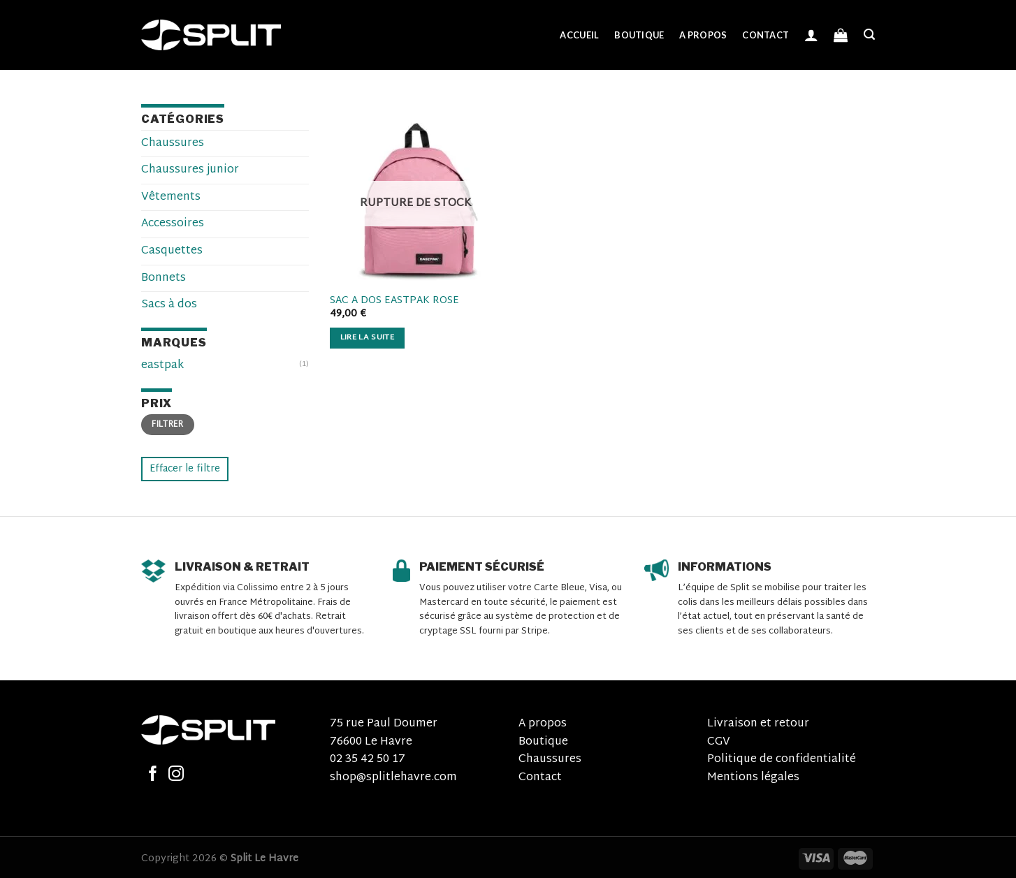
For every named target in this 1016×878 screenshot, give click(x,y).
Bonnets (163, 278)
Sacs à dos (169, 305)
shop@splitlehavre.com (393, 778)
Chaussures (172, 143)
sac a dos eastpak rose (394, 301)
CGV (718, 742)
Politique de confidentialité (781, 759)
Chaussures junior (190, 170)
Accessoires (172, 224)
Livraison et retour (758, 724)
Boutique (639, 35)
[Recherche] (869, 34)
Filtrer (168, 424)
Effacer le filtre (185, 469)
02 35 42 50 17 (367, 759)
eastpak (162, 366)
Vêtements (171, 197)
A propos (703, 35)
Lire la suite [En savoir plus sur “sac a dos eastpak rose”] (367, 337)
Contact (765, 35)
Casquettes (172, 251)
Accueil (579, 35)
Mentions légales (753, 778)
